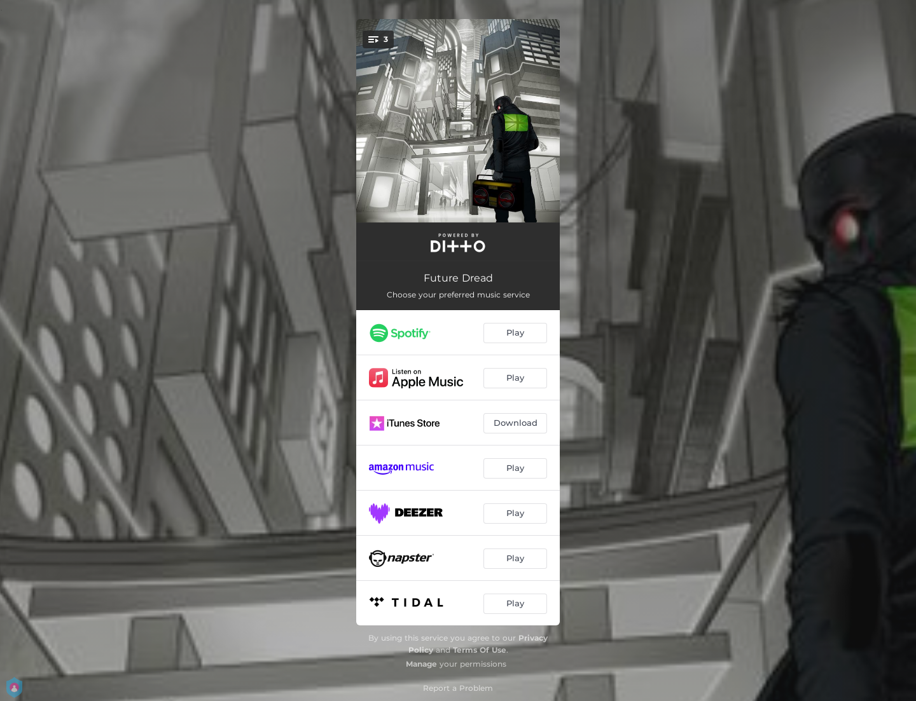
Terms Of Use (479, 650)
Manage (421, 664)
